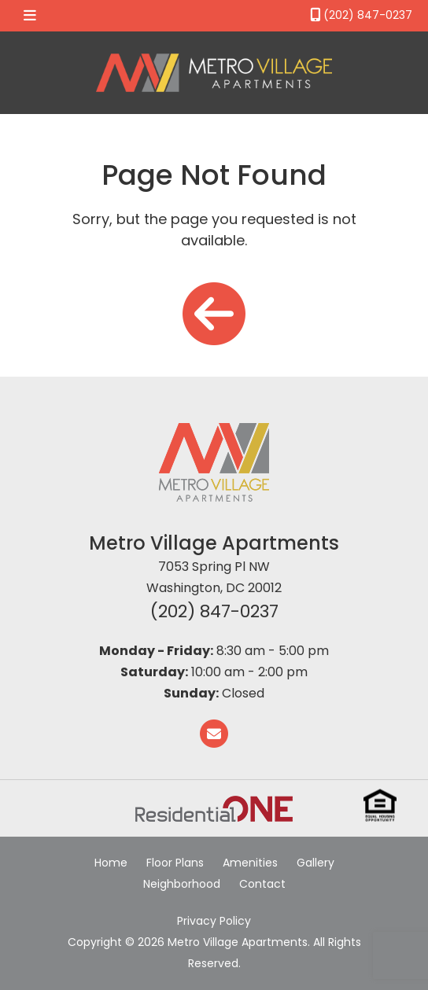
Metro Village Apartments (214, 543)
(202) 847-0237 (214, 611)
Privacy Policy (214, 921)
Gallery (315, 862)
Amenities (250, 862)
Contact (262, 884)
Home (110, 862)
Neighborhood (181, 884)
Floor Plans (175, 862)
